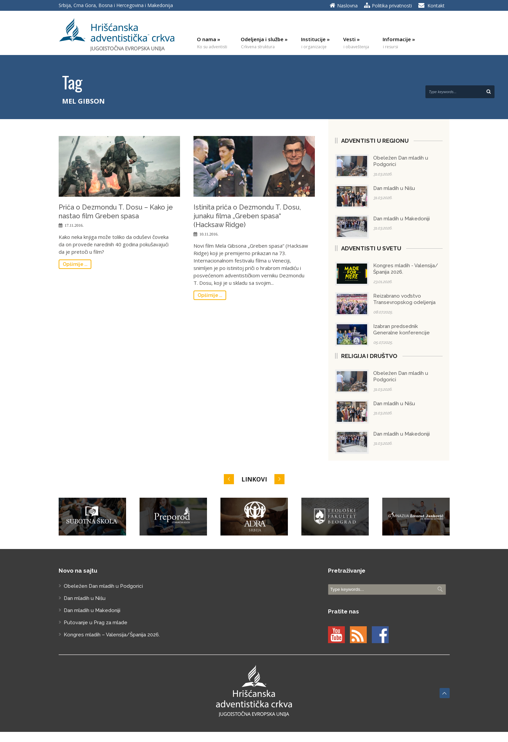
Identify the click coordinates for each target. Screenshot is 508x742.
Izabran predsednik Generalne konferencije (401, 329)
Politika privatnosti (392, 5)
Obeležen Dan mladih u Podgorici (103, 586)
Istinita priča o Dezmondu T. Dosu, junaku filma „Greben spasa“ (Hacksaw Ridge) (247, 216)
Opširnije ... (75, 264)
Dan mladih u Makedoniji (401, 219)
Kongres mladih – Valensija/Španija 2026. (112, 635)
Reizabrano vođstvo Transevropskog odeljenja (404, 299)
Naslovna (347, 5)
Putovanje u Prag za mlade (95, 623)
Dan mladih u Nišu (394, 188)
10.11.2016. (209, 234)
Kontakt (436, 5)
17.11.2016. (74, 225)
